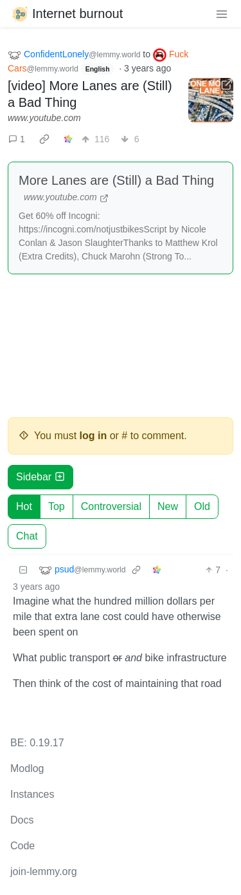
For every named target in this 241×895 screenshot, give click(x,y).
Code (22, 845)
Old (202, 506)
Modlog (27, 768)
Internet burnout (66, 13)
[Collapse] (23, 570)
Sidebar (40, 476)
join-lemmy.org (43, 871)
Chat (27, 536)
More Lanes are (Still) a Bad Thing (116, 180)
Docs (21, 820)
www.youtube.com (44, 118)
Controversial (111, 506)
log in (93, 435)
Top (56, 506)
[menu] (222, 13)
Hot (24, 506)
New (167, 506)
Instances (32, 794)
